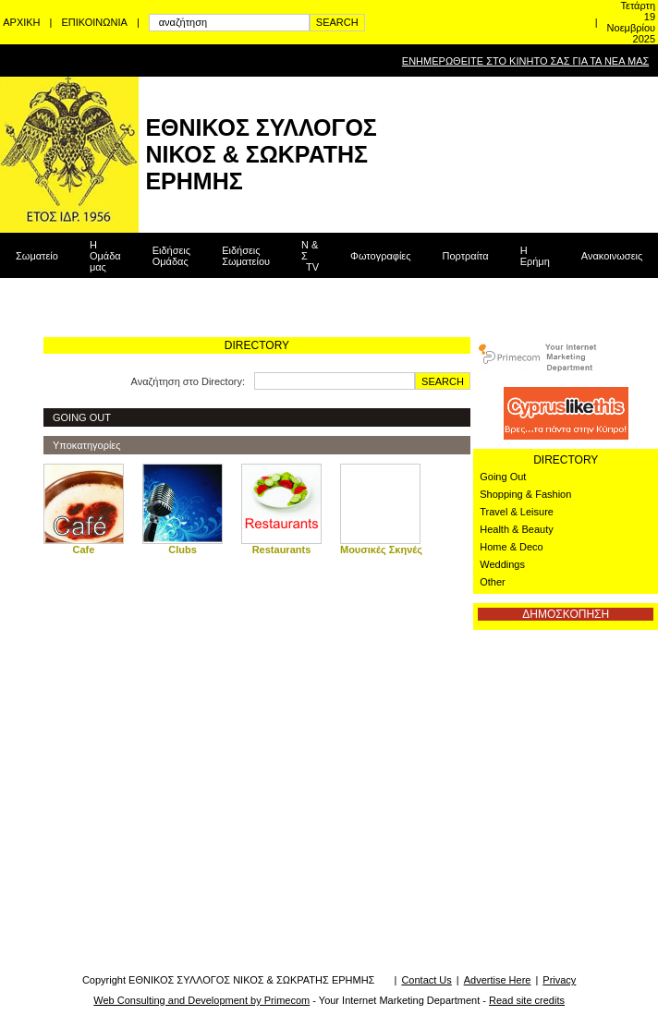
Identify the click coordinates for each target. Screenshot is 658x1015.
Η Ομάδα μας (105, 255)
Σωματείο (37, 255)
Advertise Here (497, 979)
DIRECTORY (565, 459)
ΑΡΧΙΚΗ (21, 22)
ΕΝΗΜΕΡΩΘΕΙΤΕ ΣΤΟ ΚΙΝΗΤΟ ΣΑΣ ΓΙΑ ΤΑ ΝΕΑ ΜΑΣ (525, 60)
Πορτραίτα (466, 255)
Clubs (182, 549)
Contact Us (426, 979)
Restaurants (281, 549)
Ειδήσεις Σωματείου (246, 256)
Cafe (84, 549)
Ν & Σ (310, 255)
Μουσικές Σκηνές (381, 549)
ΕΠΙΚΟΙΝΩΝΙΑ (94, 22)
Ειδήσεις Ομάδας (171, 256)
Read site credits (527, 1000)
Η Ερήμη (535, 256)
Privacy (559, 979)
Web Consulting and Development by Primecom (201, 1000)
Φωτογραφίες (380, 255)
